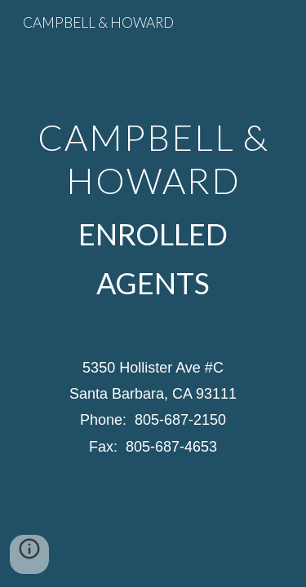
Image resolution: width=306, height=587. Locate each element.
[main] (153, 210)
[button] (29, 554)
